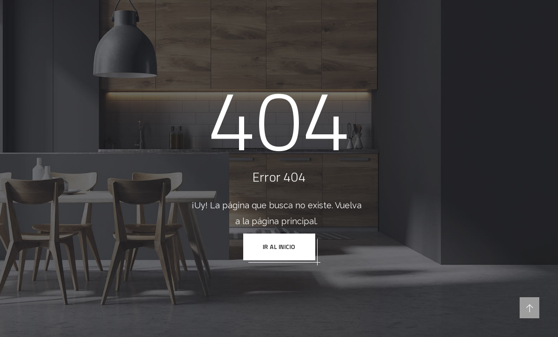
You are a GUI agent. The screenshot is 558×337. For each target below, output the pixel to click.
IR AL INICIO (279, 246)
